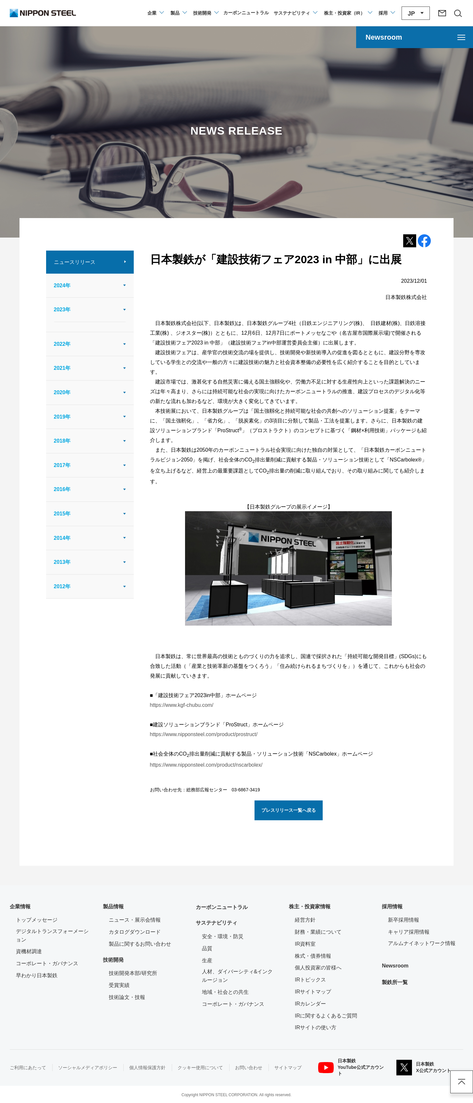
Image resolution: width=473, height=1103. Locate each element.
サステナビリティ (216, 923)
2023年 (62, 309)
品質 (207, 948)
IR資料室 (305, 944)
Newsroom (395, 965)
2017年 (62, 465)
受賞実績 (119, 985)
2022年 (62, 344)
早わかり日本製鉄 (36, 975)
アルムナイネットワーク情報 (425, 942)
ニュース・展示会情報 (135, 920)
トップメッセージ (36, 920)
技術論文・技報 (127, 997)
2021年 (62, 368)
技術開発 (113, 960)
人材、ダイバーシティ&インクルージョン (237, 976)
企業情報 (20, 906)
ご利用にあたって (28, 1067)
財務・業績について (318, 932)
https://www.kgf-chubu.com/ (182, 705)
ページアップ (461, 1082)
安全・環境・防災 (222, 936)
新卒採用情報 (403, 920)
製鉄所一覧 (395, 982)
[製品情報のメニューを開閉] (178, 13)
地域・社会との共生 (225, 992)
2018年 (62, 441)
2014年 (62, 538)
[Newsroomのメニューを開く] (414, 37)
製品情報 (113, 906)
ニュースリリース (74, 262)
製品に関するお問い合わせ (140, 944)
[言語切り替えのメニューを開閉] (416, 13)
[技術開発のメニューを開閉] (205, 13)
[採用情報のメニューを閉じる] (386, 13)
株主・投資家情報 (309, 906)
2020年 (62, 392)
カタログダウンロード (135, 932)
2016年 (62, 489)
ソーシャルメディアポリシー (87, 1067)
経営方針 (305, 920)
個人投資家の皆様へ (318, 967)
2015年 (62, 513)
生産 (207, 960)
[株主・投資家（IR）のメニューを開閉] (348, 13)
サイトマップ (288, 1067)
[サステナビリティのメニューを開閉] (295, 13)
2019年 (62, 417)
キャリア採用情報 (408, 932)
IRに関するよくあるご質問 (326, 1016)
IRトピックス (310, 979)
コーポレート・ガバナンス (47, 963)
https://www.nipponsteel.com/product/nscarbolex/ (206, 765)
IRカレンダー (310, 1003)
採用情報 (392, 906)
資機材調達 (29, 951)
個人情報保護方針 (147, 1067)
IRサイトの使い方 (315, 1027)
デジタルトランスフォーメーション (52, 935)
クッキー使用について (200, 1067)
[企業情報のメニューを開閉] (155, 13)
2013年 (62, 562)
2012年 (62, 586)
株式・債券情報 (313, 956)
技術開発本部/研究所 (133, 973)
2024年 (62, 285)
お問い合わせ (248, 1067)
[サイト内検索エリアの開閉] (458, 13)
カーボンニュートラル (222, 907)
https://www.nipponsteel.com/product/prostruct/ (204, 734)
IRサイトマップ (313, 991)
